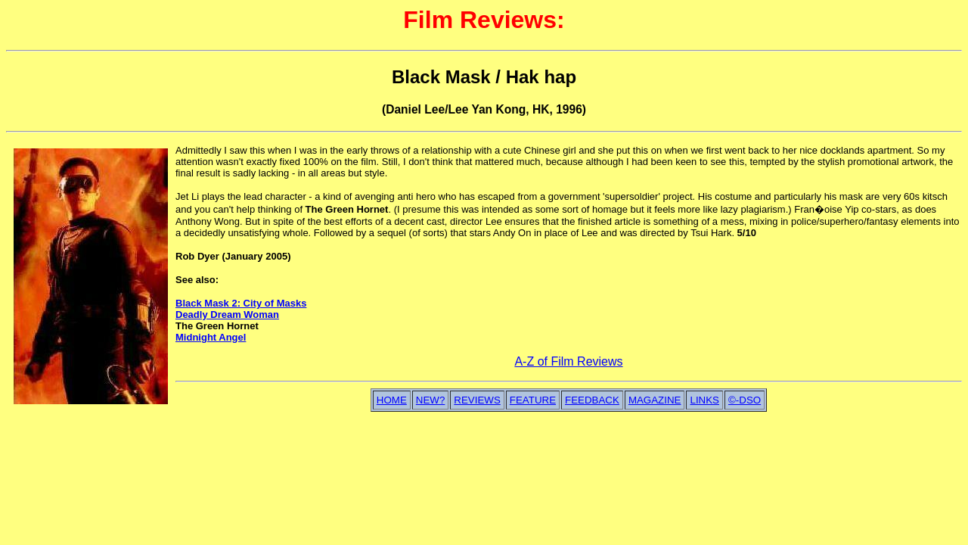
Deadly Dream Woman (227, 314)
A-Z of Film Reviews (568, 361)
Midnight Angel (210, 337)
